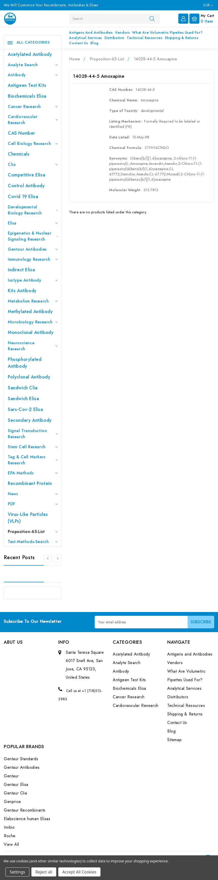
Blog (94, 43)
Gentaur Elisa (16, 784)
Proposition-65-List (33, 531)
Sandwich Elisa (23, 398)
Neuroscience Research (33, 346)
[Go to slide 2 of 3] (58, 558)
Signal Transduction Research (33, 434)
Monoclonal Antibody (30, 332)
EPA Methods (33, 473)
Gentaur (11, 776)
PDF (33, 504)
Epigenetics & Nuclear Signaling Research (33, 236)
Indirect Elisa (21, 269)
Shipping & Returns (181, 37)
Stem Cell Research (33, 447)
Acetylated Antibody (30, 54)
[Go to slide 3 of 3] (47, 558)
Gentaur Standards (21, 759)
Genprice (12, 802)
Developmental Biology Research (33, 210)
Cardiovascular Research (33, 120)
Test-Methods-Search (33, 542)
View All (11, 844)
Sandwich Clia (23, 388)
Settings (17, 872)
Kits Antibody (22, 290)
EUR (208, 5)
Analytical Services (85, 37)
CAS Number (21, 133)
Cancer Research (33, 106)
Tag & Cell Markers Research (33, 460)
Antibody (33, 75)
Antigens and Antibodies (91, 32)
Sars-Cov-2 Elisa (25, 409)
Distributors (114, 37)
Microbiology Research (33, 322)
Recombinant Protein (30, 483)
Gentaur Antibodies (33, 249)
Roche (10, 836)
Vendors (122, 32)
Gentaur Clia (15, 793)
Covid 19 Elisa (23, 196)
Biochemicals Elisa (27, 96)
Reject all (43, 872)
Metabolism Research (33, 301)
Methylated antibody (30, 311)
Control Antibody (26, 185)
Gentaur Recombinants (24, 810)
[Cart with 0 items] (201, 18)
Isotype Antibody (33, 280)
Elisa (33, 223)
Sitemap (174, 740)
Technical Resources (144, 37)
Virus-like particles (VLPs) (28, 517)
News (33, 494)
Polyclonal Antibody (29, 377)
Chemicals (18, 154)
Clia (33, 164)
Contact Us (78, 43)
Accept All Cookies (79, 872)
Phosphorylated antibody (24, 362)
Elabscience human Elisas (27, 819)
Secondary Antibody (30, 420)
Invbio (9, 827)
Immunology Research (33, 259)
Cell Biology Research (33, 143)
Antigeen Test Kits (27, 85)
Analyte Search (33, 65)
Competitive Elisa (26, 175)
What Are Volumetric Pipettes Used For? (167, 32)
